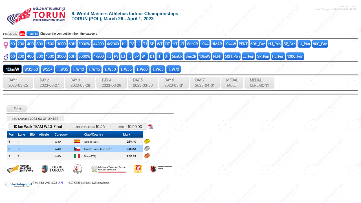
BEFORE (13, 33)
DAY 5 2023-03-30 (143, 82)
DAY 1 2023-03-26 (18, 82)
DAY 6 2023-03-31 (173, 82)
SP (151, 44)
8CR (192, 44)
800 (39, 44)
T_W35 (62, 69)
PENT (243, 44)
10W (230, 44)
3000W (84, 44)
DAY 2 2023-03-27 (49, 82)
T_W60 (141, 69)
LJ (138, 44)
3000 (61, 44)
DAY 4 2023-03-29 (111, 82)
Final (16, 108)
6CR (177, 56)
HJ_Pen (274, 44)
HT (175, 44)
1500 (50, 44)
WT (159, 44)
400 (30, 44)
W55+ (47, 69)
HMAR (217, 44)
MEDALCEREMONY (259, 82)
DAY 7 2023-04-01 (204, 82)
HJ (124, 44)
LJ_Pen (304, 44)
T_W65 (157, 69)
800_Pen (320, 44)
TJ (145, 44)
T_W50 (110, 69)
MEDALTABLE (232, 82)
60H (72, 44)
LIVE (22, 33)
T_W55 (126, 69)
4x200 (98, 44)
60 (12, 44)
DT (167, 44)
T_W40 (78, 69)
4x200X (113, 44)
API (60, 182)
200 (21, 44)
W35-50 (31, 69)
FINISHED (32, 33)
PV (131, 44)
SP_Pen (289, 44)
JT (182, 44)
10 (205, 44)
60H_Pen (257, 44)
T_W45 (94, 69)
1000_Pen (295, 56)
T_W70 (173, 69)
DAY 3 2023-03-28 (80, 82)
